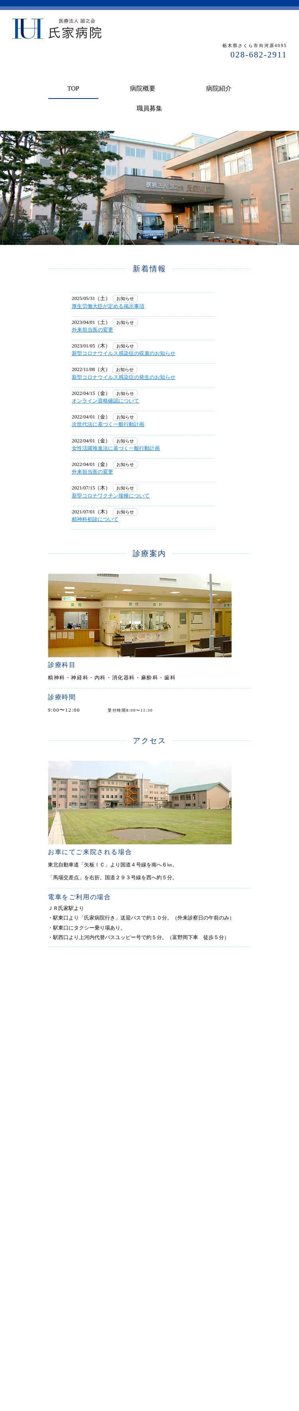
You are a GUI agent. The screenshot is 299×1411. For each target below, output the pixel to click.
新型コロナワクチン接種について (111, 496)
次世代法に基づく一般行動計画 (108, 424)
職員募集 (149, 108)
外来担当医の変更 (92, 330)
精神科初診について (95, 519)
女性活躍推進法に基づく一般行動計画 (116, 448)
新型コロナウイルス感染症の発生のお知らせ (123, 377)
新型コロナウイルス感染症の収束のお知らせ (123, 353)
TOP (73, 88)
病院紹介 (219, 88)
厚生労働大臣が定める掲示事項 (108, 306)
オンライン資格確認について (105, 401)
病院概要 (142, 88)
